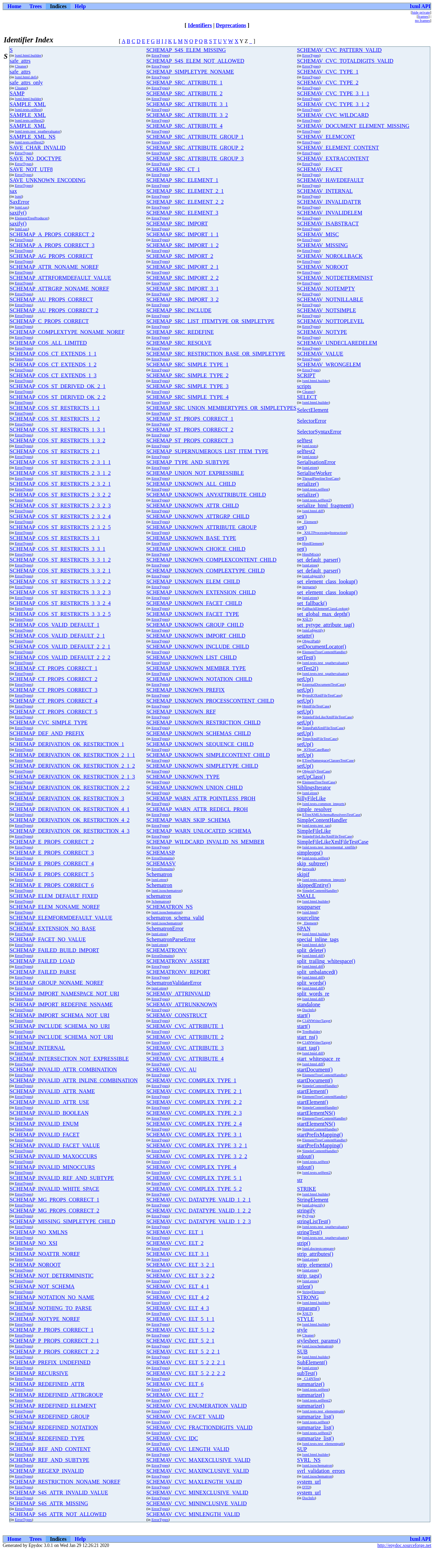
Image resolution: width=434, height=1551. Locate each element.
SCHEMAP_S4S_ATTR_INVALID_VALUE (59, 1492)
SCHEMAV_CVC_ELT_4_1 (177, 1286)
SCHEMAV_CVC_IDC (172, 1438)
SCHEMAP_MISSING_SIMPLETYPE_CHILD (62, 1221)
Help (80, 6)
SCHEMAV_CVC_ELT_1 (174, 1232)
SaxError (19, 202)
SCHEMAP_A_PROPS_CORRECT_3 (52, 245)
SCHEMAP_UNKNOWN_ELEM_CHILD (193, 581)
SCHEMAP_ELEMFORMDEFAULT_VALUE (61, 918)
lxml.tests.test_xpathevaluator (37, 131)
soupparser (308, 907)
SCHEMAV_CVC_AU (171, 1069)
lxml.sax (21, 207)
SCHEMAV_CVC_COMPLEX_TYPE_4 (191, 1167)
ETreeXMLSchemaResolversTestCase (331, 814)
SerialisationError (316, 462)
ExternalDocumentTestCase (323, 684)
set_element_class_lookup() (327, 581)
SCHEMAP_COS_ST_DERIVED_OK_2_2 (58, 397)
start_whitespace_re (318, 1059)
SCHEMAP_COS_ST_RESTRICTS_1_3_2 (57, 440)
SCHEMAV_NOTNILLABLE (330, 299)
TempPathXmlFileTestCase (323, 728)
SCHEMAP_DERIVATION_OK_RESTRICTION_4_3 (70, 831)
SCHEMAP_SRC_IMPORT (177, 223)
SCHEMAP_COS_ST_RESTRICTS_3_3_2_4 (60, 603)
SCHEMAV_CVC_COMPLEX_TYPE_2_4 (194, 1124)
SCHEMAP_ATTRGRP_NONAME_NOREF (59, 288)
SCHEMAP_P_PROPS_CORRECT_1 (52, 1330)
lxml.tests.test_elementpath (322, 1411)
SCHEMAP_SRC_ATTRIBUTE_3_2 (187, 115)
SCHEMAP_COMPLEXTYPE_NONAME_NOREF (67, 332)
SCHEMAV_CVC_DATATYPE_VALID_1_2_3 (198, 1221)
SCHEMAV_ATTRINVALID (178, 993)
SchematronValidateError (173, 983)
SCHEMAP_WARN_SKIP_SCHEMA (188, 820)
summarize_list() (315, 1416)
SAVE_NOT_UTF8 (31, 169)
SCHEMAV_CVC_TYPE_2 (327, 82)
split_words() (311, 983)
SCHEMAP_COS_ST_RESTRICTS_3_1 (55, 538)
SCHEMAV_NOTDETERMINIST (335, 278)
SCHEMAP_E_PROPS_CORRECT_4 (52, 863)
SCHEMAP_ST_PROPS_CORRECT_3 (189, 440)
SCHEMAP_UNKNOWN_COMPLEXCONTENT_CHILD (211, 560)
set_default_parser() (318, 560)
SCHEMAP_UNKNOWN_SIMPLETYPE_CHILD (202, 766)
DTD (306, 1487)
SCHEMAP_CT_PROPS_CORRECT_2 (54, 679)
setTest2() (307, 668)
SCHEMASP (160, 852)
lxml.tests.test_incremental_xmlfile (329, 847)
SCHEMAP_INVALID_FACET (45, 1134)
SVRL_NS (308, 1460)
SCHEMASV (161, 863)
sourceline (308, 918)
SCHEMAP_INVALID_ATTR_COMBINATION (63, 1069)
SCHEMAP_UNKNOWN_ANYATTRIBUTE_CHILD (206, 495)
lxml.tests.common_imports (323, 804)
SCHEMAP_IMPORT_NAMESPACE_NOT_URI (64, 993)
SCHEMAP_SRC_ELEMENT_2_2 (184, 202)
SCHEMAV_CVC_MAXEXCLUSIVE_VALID (198, 1460)
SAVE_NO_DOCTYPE (36, 158)
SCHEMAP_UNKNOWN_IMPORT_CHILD (195, 636)
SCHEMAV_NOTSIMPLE (326, 310)
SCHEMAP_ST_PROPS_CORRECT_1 (189, 419)
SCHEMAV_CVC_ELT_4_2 (177, 1297)
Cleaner (21, 66)
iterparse (308, 587)
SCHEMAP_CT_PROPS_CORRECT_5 (54, 711)
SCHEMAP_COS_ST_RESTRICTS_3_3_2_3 (60, 592)
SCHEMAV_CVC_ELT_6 (174, 1384)
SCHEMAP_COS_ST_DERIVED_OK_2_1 (58, 386)
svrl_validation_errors (321, 1471)
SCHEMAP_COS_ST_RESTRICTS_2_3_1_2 (60, 473)
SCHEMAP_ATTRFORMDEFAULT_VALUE (60, 278)
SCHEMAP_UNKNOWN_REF (181, 711)
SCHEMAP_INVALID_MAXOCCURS (53, 1156)
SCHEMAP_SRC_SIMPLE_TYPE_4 (187, 397)
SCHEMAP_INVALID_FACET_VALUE (55, 1145)
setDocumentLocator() (321, 646)
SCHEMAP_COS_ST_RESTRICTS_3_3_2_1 (60, 570)
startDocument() (315, 1069)
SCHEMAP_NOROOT (35, 1265)
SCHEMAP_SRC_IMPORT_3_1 (182, 288)
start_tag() (308, 1048)
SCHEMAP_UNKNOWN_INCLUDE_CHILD (197, 646)
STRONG (308, 1297)
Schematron (159, 874)
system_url (309, 1482)
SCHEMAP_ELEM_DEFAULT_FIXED (54, 896)
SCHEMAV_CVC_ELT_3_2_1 (180, 1265)
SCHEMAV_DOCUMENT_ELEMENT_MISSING (353, 126)
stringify (306, 1210)
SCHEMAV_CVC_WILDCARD (333, 115)
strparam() (308, 1308)
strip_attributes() (315, 1254)
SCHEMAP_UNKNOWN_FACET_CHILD (194, 603)
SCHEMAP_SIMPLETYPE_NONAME (190, 72)
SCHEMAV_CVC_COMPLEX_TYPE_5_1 (194, 1178)
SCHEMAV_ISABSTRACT (328, 223)
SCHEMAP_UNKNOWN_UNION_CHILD (194, 787)
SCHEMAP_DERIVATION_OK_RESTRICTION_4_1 (70, 809)
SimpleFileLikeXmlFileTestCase (327, 717)
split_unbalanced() (317, 972)
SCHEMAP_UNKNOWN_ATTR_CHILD (192, 505)
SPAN (303, 928)
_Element (309, 522)
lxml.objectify (312, 576)
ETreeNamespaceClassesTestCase (328, 760)
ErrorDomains (162, 858)
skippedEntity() (314, 885)
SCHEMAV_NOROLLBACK (330, 256)
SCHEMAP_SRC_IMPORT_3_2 (182, 299)
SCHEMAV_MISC (318, 234)
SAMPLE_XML (28, 104)
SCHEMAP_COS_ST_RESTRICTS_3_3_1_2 (60, 560)
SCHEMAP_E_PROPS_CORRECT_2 (52, 842)
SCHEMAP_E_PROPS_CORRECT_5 (52, 874)
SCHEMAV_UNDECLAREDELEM (337, 343)
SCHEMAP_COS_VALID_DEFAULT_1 (55, 625)
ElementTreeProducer (31, 218)
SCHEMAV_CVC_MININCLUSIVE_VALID (196, 1503)
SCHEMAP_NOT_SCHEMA (42, 1286)
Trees (35, 6)
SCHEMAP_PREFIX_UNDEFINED (50, 1362)
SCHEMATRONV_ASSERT (178, 961)
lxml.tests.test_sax (316, 825)
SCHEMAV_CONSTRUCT (176, 1015)
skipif (303, 874)
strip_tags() (309, 1275)
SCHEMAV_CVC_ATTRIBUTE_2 (184, 1037)
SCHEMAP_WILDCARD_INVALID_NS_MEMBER (205, 842)
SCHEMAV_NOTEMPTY (326, 288)
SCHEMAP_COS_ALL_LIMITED (48, 343)
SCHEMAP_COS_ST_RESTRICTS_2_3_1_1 (60, 462)
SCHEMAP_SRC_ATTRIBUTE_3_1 (187, 104)
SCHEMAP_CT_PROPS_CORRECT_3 (54, 690)
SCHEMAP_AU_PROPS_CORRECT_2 (54, 310)
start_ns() (307, 1037)
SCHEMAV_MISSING (322, 245)
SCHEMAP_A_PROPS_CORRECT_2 (52, 234)
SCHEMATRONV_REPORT (178, 972)
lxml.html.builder (28, 55)
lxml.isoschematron (166, 890)
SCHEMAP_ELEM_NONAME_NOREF (55, 907)
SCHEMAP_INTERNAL (37, 1048)
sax (13, 191)
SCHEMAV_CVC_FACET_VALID (185, 1416)
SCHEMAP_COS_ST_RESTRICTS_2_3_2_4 (60, 516)
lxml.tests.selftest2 (29, 120)
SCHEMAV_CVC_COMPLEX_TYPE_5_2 (194, 1189)
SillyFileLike (311, 798)
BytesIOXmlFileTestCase (321, 695)
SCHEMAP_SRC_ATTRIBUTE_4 (184, 126)
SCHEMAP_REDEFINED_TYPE (47, 1438)
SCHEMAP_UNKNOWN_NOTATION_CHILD (199, 679)
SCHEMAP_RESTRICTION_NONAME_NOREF (65, 1482)
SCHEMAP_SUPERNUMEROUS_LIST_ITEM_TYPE (207, 451)
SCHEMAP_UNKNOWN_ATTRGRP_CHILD (197, 516)
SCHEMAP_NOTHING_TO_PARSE (51, 1308)
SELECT (307, 397)
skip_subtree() (312, 863)
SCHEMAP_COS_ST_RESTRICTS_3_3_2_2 (60, 581)
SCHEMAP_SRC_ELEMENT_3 (182, 213)
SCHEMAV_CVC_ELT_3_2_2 (180, 1275)
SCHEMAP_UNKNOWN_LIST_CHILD (191, 657)
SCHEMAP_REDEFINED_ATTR (47, 1384)
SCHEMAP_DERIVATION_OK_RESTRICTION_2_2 (70, 787)
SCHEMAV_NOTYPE (322, 332)
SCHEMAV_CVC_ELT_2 (174, 1243)
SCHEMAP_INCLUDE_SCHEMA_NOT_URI (61, 1037)
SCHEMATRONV (166, 950)
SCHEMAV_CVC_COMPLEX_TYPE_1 (191, 1080)
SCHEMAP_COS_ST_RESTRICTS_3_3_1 (57, 549)
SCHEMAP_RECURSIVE (39, 1373)
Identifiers (200, 25)
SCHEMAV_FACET (319, 169)
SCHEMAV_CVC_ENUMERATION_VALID (196, 1406)
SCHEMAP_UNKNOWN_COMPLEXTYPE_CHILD (205, 570)
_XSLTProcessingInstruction (324, 532)
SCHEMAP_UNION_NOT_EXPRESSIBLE (195, 473)
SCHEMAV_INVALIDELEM (329, 213)
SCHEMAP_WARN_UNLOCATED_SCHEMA (198, 831)
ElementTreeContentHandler (324, 652)
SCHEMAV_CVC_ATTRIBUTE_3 (184, 1048)
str (299, 1180)
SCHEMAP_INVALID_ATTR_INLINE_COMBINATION (74, 1080)
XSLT (306, 619)
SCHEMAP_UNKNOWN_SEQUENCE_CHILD (199, 744)
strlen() (305, 1286)
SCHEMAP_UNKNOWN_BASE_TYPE (191, 538)
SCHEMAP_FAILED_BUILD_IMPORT (54, 950)
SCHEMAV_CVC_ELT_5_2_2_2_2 (185, 1373)
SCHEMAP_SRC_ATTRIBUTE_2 (184, 93)
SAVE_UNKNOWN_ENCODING (48, 180)
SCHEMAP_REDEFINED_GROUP (50, 1416)
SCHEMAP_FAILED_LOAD (42, 961)
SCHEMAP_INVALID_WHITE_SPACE (54, 1189)
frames (423, 16)
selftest (304, 440)
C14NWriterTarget (316, 1021)
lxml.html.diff (312, 511)
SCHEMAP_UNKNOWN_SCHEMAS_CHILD (198, 733)
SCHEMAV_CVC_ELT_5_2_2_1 (183, 1351)
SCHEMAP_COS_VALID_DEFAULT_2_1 (57, 636)
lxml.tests (309, 446)
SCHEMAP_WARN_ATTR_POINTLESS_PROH (200, 798)
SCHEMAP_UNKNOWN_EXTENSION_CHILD (201, 592)
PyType (308, 1216)
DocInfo (308, 1010)
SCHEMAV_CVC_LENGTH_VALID (187, 1449)
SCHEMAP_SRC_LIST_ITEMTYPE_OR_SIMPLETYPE (210, 321)
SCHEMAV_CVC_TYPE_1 (327, 72)
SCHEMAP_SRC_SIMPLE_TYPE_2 (187, 375)
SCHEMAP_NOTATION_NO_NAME (52, 1297)
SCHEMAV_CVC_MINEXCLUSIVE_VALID (197, 1492)
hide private (421, 12)
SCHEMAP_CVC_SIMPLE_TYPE (48, 722)
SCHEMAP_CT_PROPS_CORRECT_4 (54, 701)
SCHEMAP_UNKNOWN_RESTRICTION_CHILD (203, 722)
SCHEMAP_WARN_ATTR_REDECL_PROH (197, 809)
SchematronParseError (170, 939)
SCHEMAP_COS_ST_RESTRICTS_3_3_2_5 (60, 614)
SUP (302, 1449)
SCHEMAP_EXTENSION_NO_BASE (53, 928)
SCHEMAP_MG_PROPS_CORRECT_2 (54, 1210)
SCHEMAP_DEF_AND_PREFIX (47, 733)
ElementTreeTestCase (318, 782)
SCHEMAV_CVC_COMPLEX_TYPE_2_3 (194, 1113)
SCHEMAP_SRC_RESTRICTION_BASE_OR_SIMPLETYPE (215, 354)
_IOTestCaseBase (315, 749)
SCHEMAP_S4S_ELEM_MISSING (186, 50)
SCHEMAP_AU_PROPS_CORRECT (51, 299)
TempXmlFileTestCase (319, 739)
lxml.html (309, 912)
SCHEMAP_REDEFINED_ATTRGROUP (56, 1395)
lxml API (420, 6)
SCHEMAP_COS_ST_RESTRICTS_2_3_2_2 (60, 495)
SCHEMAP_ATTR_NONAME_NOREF (54, 267)
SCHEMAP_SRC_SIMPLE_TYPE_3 (187, 386)
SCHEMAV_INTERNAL (325, 191)
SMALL (306, 896)
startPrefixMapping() (320, 1134)
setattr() (305, 636)
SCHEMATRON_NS (169, 907)
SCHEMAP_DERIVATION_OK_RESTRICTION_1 (67, 744)
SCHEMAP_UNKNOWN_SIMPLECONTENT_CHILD (208, 755)
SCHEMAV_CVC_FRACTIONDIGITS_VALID (199, 1427)
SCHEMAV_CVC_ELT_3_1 (177, 1254)
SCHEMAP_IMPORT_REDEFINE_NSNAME (61, 1004)
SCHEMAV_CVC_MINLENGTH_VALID (193, 1514)
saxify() (18, 213)
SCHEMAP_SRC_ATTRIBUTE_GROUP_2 (194, 147)
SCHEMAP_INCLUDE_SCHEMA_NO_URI (60, 1026)
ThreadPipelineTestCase (320, 478)
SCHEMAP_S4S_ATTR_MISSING (49, 1503)
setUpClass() (311, 777)
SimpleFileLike (314, 831)
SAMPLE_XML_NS (33, 137)
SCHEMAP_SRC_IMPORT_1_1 (182, 234)
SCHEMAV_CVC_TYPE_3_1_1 (333, 93)
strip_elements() (314, 1265)
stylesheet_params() (318, 1341)
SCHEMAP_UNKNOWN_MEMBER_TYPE (195, 668)
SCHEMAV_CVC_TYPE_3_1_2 (333, 104)
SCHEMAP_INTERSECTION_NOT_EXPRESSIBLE (69, 1059)
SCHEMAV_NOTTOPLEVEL (330, 321)
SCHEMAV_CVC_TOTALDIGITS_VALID (345, 61)
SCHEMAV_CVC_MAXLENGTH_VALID (194, 1482)
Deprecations (231, 25)
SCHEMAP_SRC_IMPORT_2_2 (182, 278)
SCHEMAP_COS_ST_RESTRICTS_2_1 (55, 451)
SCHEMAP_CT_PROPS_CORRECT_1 (54, 668)
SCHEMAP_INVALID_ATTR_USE (49, 1102)
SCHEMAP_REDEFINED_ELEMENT (53, 1406)
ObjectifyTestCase (316, 771)
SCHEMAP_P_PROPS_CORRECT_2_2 (54, 1351)
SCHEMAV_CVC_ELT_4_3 (177, 1308)
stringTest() (309, 1232)
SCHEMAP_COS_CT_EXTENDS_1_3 (53, 375)
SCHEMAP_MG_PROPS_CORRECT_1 (54, 1200)
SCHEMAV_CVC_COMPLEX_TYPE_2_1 (194, 1091)
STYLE (305, 1319)
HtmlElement (312, 543)
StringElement (312, 1200)
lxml (18, 196)
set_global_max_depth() (323, 614)
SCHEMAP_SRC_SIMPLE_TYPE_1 (187, 364)
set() (302, 516)
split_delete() (311, 950)
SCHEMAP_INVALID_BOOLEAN (49, 1113)
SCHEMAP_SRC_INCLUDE (178, 310)
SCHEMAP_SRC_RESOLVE (178, 343)
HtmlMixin (310, 554)
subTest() (307, 1373)
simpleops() (310, 852)
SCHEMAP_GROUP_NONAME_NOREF (56, 983)
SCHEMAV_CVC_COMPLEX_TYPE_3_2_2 (196, 1156)
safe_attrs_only (26, 82)
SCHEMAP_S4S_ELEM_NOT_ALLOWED (195, 61)
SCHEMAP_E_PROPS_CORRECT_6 (52, 885)
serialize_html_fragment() (325, 505)
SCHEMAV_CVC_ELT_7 (174, 1395)
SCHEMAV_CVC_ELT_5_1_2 (180, 1330)
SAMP (17, 93)
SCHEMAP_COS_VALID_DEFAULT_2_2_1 (60, 646)
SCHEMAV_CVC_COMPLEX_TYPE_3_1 (194, 1134)
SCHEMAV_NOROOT (322, 267)
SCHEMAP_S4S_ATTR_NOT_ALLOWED (58, 1514)
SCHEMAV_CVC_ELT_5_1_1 (180, 1319)
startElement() (312, 1091)
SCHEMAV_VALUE (320, 354)
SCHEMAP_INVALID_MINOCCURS (52, 1167)
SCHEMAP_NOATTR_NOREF (45, 1254)
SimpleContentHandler (322, 820)
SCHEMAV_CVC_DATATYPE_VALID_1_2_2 (198, 1210)
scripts (304, 386)
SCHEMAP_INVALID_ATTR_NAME (52, 1091)
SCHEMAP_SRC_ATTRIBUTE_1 (184, 82)
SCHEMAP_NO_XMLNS (39, 1232)
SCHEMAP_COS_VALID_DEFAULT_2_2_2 (60, 657)
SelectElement (312, 410)
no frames (422, 20)
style (302, 1330)
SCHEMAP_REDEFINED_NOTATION (54, 1427)
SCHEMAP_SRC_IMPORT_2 (179, 256)
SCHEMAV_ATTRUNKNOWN (181, 1004)
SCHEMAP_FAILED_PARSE (43, 972)
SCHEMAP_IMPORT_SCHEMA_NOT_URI (60, 1015)
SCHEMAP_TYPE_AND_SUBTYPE (187, 462)
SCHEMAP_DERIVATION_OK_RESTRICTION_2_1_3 (72, 777)
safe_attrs (20, 61)
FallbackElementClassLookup (325, 608)
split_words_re (313, 993)
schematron (158, 896)
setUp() (305, 679)
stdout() (305, 1156)
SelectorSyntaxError (319, 432)
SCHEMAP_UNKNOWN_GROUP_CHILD (194, 625)
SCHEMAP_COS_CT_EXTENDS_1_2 (53, 364)
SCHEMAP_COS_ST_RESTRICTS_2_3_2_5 (60, 527)
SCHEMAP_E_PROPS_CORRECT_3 (52, 852)
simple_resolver (314, 809)
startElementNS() (316, 1113)
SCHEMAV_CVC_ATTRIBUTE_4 (184, 1059)
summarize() (310, 1384)
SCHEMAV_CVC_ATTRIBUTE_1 (184, 1026)
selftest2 (306, 451)
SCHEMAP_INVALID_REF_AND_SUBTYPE (62, 1178)
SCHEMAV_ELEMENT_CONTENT (338, 147)
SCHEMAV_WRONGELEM (329, 364)
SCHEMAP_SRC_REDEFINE (180, 332)
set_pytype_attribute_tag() (325, 625)
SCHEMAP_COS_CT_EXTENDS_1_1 (53, 354)
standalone (308, 1004)
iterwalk (308, 869)
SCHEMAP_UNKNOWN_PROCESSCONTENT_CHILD (210, 701)
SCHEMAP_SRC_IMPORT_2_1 (182, 267)
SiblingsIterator (314, 787)
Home (14, 6)
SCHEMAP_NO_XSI (33, 1243)
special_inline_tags (318, 939)
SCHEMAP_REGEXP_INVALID (47, 1471)
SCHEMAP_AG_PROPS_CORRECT (51, 256)
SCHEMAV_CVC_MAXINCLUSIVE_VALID (197, 1471)
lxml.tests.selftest (28, 109)
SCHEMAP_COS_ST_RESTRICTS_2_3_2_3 (60, 505)
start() (303, 1015)
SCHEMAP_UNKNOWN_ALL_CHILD (191, 484)
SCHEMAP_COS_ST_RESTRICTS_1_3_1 (57, 429)
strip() (303, 1243)
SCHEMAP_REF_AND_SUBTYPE (50, 1460)
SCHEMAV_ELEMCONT (326, 137)
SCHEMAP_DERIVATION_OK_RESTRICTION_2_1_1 (72, 755)
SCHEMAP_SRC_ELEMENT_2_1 (184, 191)
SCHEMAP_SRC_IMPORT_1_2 (182, 245)
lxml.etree (309, 467)
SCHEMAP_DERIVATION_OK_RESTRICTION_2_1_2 (72, 766)
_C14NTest (310, 1378)
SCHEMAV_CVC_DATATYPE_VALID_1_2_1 (198, 1200)
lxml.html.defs (26, 77)
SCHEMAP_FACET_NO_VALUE (48, 939)
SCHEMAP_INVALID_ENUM (44, 1124)
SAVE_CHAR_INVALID (38, 147)
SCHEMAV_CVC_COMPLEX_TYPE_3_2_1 (196, 1145)
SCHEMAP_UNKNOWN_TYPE (182, 777)
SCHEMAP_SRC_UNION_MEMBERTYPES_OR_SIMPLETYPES (221, 408)
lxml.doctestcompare (318, 1248)
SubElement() (312, 1362)
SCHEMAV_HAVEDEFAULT (330, 180)
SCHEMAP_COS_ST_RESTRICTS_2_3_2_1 (60, 484)
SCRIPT (306, 375)
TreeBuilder (311, 1031)
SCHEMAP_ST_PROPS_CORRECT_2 (189, 429)
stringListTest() (313, 1221)
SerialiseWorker (314, 473)
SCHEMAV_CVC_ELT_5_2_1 (180, 1341)
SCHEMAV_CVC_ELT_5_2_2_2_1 (185, 1362)
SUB (302, 1351)
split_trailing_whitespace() (326, 961)
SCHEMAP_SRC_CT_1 (173, 169)
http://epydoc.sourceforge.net (404, 1545)
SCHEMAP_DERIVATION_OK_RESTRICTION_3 (67, 798)
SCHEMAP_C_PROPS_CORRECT (49, 321)
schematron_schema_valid (175, 918)
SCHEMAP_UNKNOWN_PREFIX (185, 690)
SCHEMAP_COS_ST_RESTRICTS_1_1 (55, 408)
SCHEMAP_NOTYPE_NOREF (45, 1319)
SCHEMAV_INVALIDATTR (329, 202)
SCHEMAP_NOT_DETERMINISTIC (52, 1275)
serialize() (308, 484)
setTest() (306, 657)
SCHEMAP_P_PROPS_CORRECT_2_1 (54, 1341)
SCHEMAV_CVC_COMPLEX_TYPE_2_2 (194, 1102)
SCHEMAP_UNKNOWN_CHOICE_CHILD (195, 549)
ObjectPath (310, 641)
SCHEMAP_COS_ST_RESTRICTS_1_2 (55, 419)
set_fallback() (312, 603)
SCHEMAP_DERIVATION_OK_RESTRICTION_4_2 (70, 820)
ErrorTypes (160, 55)
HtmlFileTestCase (316, 706)
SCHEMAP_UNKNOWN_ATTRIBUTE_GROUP (201, 527)
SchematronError (164, 928)
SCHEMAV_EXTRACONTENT (333, 158)
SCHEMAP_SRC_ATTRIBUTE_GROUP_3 (194, 158)
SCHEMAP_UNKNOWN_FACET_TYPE (192, 614)
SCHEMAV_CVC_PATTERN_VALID (339, 50)
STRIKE (306, 1189)
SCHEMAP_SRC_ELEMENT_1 (182, 180)
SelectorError (311, 421)
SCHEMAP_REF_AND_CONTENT (50, 1449)
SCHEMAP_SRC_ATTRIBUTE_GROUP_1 (194, 137)
